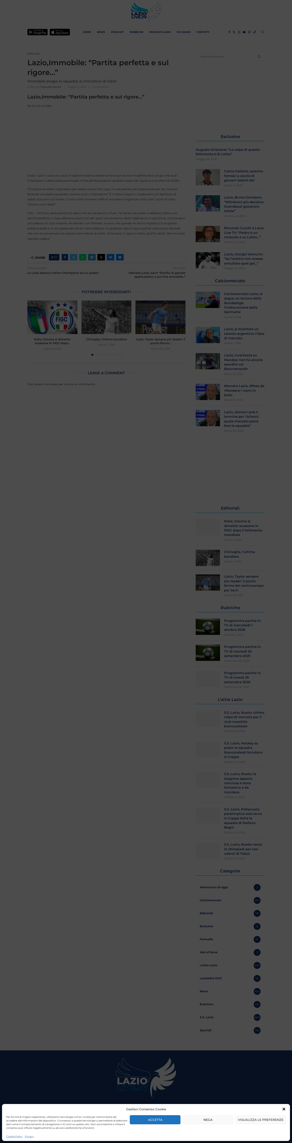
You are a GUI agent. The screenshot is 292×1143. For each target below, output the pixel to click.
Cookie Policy (14, 1136)
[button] (284, 1109)
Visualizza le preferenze (260, 1120)
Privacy (29, 1136)
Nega (208, 1120)
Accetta (155, 1120)
